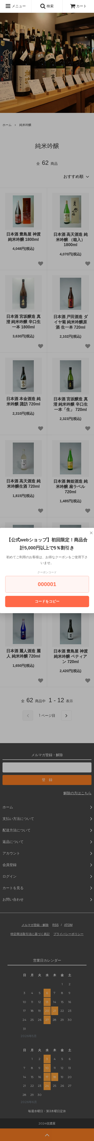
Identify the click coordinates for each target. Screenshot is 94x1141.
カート (78, 6)
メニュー (15, 6)
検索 (47, 6)
